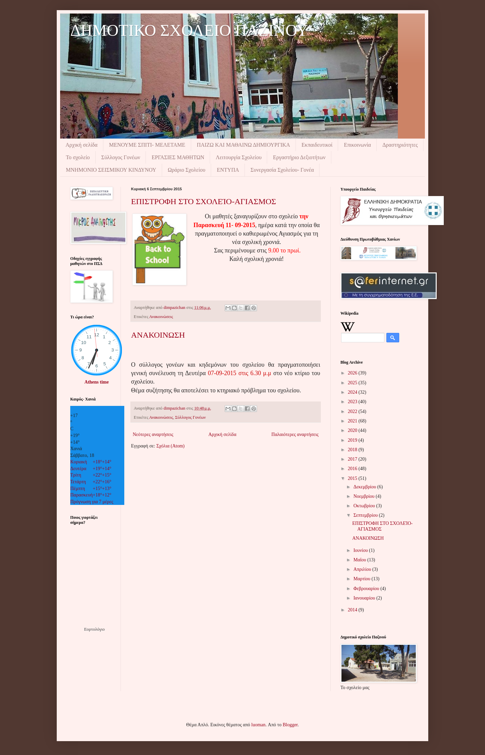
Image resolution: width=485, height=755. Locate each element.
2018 (353, 449)
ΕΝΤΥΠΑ (228, 170)
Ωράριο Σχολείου (186, 170)
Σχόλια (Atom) (170, 445)
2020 (353, 430)
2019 (353, 440)
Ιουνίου (361, 550)
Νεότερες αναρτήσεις (153, 434)
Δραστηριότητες (400, 145)
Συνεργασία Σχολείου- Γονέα (282, 170)
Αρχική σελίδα (82, 145)
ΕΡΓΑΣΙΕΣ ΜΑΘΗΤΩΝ (178, 157)
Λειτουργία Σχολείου (238, 157)
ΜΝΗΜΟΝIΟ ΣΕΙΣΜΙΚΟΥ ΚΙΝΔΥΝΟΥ (111, 170)
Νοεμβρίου (364, 496)
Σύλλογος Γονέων (120, 157)
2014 (353, 609)
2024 (353, 392)
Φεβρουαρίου (366, 588)
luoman (258, 724)
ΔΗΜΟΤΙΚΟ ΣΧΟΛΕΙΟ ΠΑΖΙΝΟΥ (189, 30)
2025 (353, 382)
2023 (353, 401)
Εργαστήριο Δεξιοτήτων (299, 157)
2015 (353, 478)
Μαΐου (360, 559)
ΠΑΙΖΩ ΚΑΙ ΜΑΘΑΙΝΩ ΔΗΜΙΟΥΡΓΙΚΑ (243, 145)
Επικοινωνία (357, 145)
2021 (353, 420)
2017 (353, 459)
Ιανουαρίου (364, 598)
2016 (353, 468)
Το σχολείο (78, 157)
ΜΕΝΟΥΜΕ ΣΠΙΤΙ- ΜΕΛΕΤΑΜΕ (147, 145)
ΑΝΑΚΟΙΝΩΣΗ (158, 335)
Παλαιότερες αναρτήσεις (295, 434)
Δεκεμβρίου (365, 486)
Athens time (96, 382)
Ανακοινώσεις (161, 316)
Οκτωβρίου (364, 505)
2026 (353, 372)
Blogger (290, 724)
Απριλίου (362, 569)
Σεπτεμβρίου (366, 515)
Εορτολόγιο (94, 629)
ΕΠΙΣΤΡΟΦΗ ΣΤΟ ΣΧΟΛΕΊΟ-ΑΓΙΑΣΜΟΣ (203, 201)
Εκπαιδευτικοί (317, 145)
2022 (353, 411)
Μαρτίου (362, 578)
